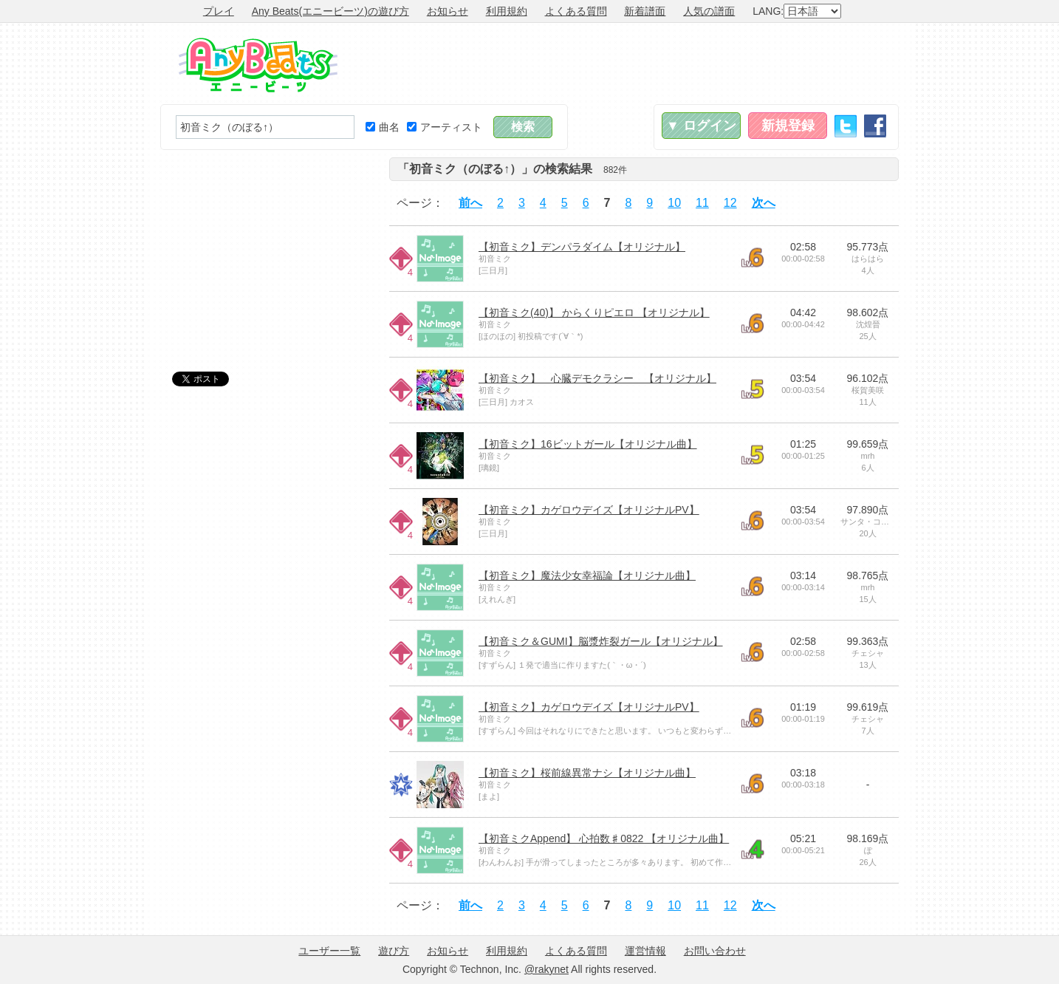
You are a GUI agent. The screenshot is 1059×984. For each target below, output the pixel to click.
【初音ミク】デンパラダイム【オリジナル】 (582, 247)
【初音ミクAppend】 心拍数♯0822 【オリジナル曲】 (604, 838)
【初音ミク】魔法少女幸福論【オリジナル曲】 (587, 575)
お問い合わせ (715, 951)
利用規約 (506, 11)
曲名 (383, 127)
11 (702, 203)
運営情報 (645, 951)
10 (674, 203)
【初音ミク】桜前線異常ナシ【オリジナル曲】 (587, 773)
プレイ (218, 11)
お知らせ (447, 11)
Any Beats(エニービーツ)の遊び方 (330, 11)
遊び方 (393, 951)
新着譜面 (644, 11)
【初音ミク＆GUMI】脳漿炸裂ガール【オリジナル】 (601, 641)
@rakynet (546, 969)
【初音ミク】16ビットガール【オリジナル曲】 (588, 444)
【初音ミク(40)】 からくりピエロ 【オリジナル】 (594, 312)
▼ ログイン (701, 125)
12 (730, 203)
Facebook (875, 126)
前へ (470, 203)
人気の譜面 (709, 11)
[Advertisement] (630, 63)
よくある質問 (576, 11)
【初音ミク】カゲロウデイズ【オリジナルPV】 (589, 510)
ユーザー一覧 (329, 951)
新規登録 (788, 125)
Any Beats (258, 65)
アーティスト (444, 127)
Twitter (845, 126)
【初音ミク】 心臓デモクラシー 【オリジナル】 (597, 378)
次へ (763, 203)
